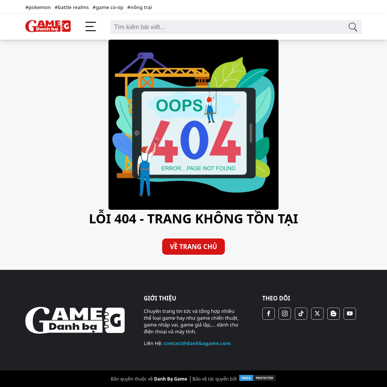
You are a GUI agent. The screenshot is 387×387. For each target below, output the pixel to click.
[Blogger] (333, 314)
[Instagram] (285, 314)
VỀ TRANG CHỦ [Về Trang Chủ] (193, 246)
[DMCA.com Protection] (257, 380)
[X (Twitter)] (317, 314)
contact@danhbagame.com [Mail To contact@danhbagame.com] (197, 343)
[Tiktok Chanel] (301, 314)
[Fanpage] (268, 314)
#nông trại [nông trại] (139, 7)
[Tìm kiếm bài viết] (353, 27)
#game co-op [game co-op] (108, 7)
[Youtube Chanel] (350, 314)
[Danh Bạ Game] (48, 27)
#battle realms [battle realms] (72, 7)
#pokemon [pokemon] (38, 7)
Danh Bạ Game (170, 379)
